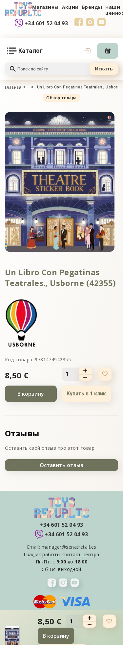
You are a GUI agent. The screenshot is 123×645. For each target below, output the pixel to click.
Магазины (45, 7)
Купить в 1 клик (86, 393)
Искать (104, 69)
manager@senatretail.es (69, 547)
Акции (70, 7)
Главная (13, 87)
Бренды (92, 7)
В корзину (30, 393)
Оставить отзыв (61, 465)
